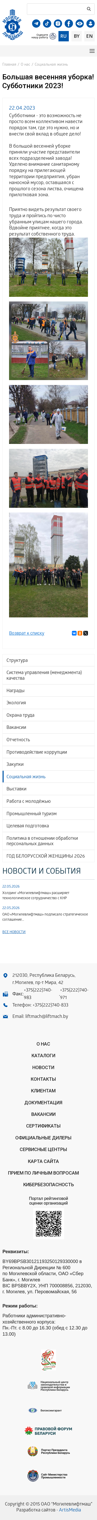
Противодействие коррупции (36, 752)
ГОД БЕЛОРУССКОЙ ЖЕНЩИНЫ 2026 (45, 856)
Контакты (43, 1079)
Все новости (14, 932)
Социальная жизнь (26, 777)
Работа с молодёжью (28, 802)
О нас (25, 65)
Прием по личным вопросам (43, 1173)
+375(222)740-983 (38, 994)
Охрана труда (20, 716)
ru (63, 36)
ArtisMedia (70, 1510)
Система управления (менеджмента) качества (44, 676)
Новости (43, 1067)
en (89, 36)
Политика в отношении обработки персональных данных (42, 841)
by (76, 36)
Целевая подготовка (27, 826)
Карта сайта (43, 1161)
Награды (15, 691)
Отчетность (18, 740)
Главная (9, 65)
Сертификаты (43, 1126)
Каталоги (43, 1055)
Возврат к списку (26, 634)
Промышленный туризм (31, 814)
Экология (16, 703)
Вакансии (16, 728)
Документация (43, 1102)
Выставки (16, 789)
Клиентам (43, 1090)
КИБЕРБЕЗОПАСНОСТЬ (48, 1184)
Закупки (15, 765)
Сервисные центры (43, 1149)
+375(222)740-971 (74, 994)
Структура (17, 661)
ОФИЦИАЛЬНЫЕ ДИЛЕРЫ (43, 1137)
